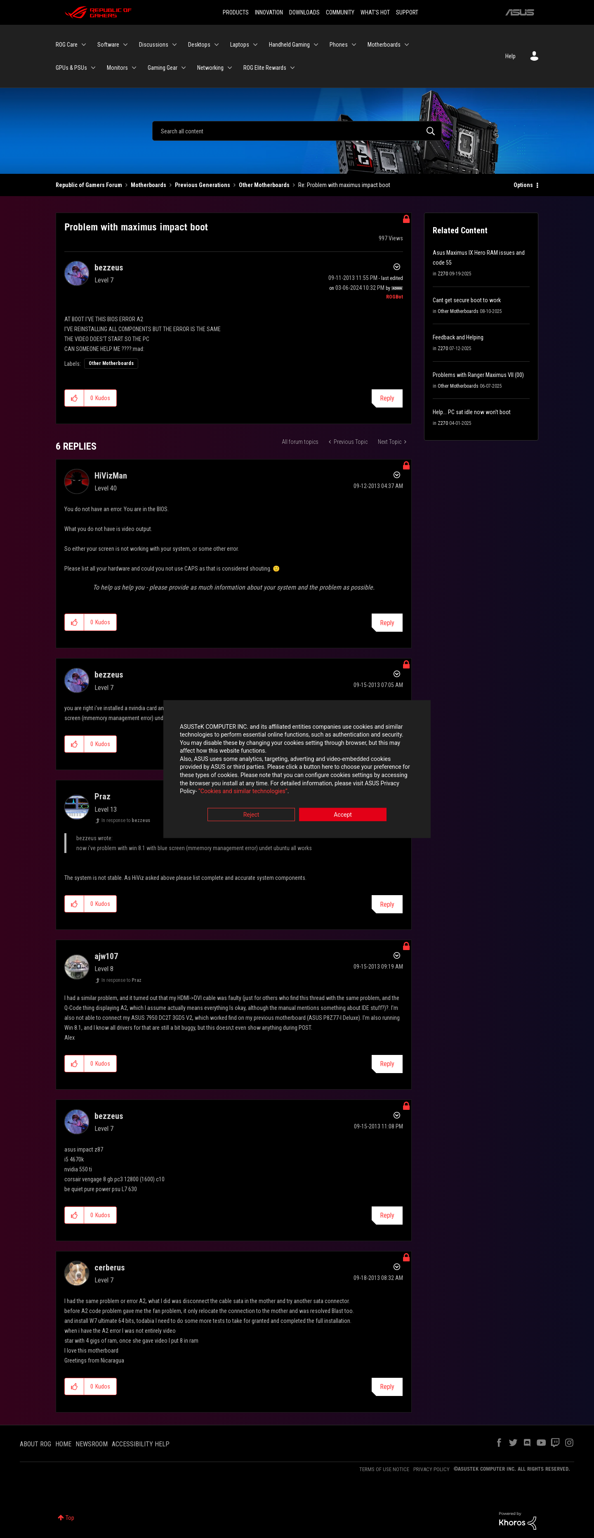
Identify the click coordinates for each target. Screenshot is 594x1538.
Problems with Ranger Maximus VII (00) (478, 375)
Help (510, 56)
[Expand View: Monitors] (134, 67)
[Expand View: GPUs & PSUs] (93, 67)
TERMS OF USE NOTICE (384, 1469)
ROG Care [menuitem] (67, 44)
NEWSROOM (91, 1444)
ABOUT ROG (35, 1444)
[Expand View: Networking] (230, 67)
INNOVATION (269, 12)
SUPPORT (407, 12)
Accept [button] (343, 814)
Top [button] (70, 1517)
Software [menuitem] (108, 44)
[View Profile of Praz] (102, 796)
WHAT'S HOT (375, 12)
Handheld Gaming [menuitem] (289, 44)
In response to (125, 820)
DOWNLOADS (304, 12)
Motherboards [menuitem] (384, 44)
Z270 (443, 274)
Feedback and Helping (458, 337)
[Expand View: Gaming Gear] (183, 67)
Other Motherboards (264, 185)
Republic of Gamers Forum (89, 185)
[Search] (297, 131)
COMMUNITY (340, 12)
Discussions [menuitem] (153, 44)
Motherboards (148, 185)
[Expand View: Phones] (354, 44)
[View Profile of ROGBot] (394, 297)
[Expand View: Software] (125, 44)
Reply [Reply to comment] (387, 623)
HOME (63, 1444)
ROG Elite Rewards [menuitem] (264, 67)
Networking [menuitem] (210, 67)
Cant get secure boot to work (467, 300)
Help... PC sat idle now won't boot (472, 412)
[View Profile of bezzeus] (108, 268)
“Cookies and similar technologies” (243, 791)
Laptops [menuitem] (239, 44)
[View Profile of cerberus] (109, 1268)
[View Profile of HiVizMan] (110, 476)
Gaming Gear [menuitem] (162, 67)
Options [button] (523, 185)
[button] (74, 398)
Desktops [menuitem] (199, 44)
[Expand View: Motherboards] (407, 44)
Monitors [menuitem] (117, 67)
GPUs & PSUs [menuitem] (71, 67)
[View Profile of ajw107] (106, 956)
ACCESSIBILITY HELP (141, 1444)
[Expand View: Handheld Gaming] (316, 44)
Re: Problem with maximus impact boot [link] (344, 185)
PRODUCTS (236, 12)
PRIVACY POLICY (431, 1469)
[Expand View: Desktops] (216, 44)
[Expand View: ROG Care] (84, 44)
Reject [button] (251, 814)
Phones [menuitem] (339, 44)
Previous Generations (202, 185)
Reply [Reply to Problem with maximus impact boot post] (387, 398)
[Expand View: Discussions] (174, 44)
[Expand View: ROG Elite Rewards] (292, 67)
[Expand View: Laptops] (255, 44)
